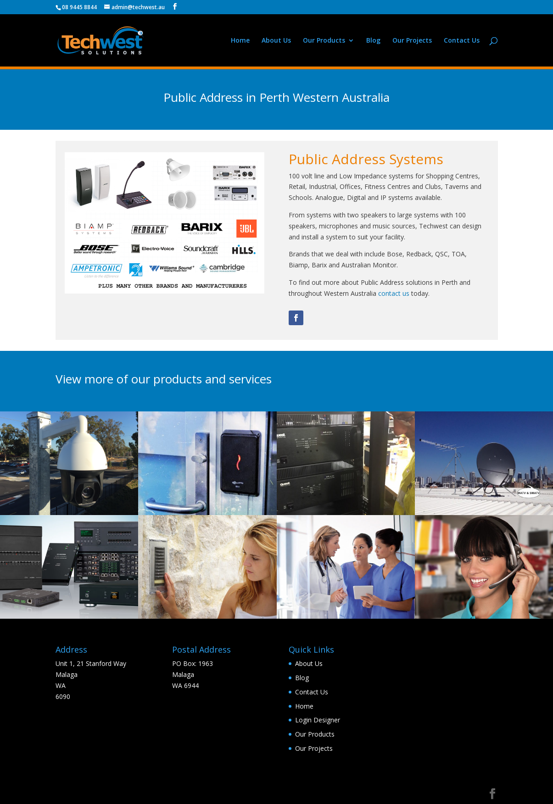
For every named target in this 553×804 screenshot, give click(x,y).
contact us (393, 293)
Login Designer (317, 719)
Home (240, 40)
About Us (276, 40)
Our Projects (412, 40)
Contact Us (462, 40)
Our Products (324, 40)
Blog (373, 40)
